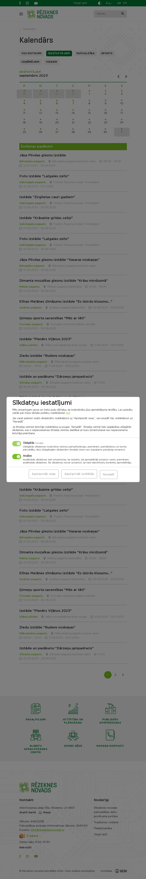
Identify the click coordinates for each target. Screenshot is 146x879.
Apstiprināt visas (44, 474)
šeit (68, 413)
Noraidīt (108, 474)
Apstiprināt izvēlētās (79, 474)
